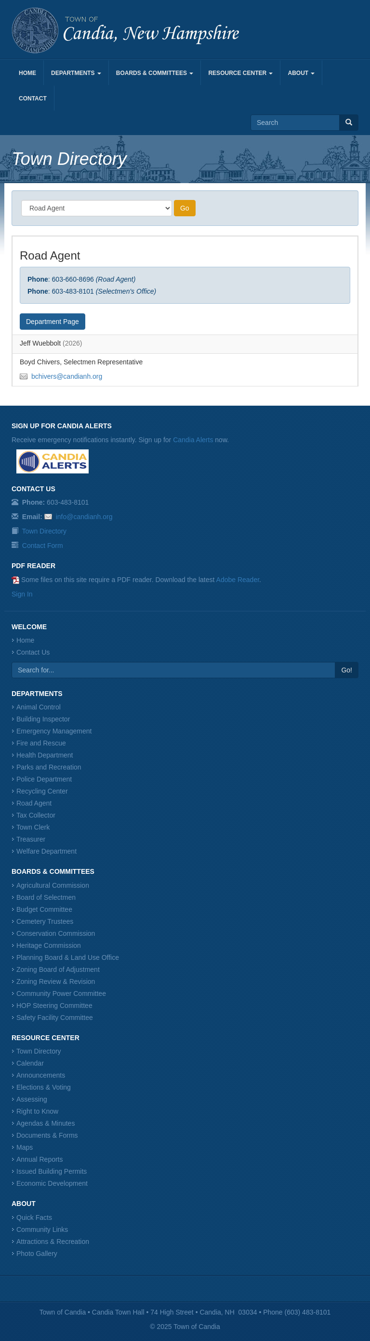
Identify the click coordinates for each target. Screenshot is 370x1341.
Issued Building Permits (51, 1171)
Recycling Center (42, 791)
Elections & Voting (43, 1087)
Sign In (22, 594)
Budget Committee (44, 909)
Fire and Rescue (41, 743)
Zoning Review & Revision (55, 981)
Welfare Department (46, 851)
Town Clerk (33, 827)
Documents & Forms (47, 1135)
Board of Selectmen (46, 897)
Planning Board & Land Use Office (67, 957)
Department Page (52, 321)
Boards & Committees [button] (155, 73)
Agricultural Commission (52, 885)
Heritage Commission (48, 945)
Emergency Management (54, 731)
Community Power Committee (61, 993)
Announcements (40, 1075)
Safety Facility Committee (54, 1017)
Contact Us (33, 652)
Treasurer (30, 839)
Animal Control (38, 707)
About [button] (301, 73)
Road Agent (34, 803)
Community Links (42, 1229)
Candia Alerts (193, 440)
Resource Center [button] (240, 73)
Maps (24, 1147)
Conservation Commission (55, 933)
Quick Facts (34, 1217)
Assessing (31, 1099)
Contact (33, 98)
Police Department (44, 779)
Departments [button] (76, 73)
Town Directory (44, 531)
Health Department (44, 755)
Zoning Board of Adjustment (58, 969)
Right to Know (37, 1111)
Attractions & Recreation (52, 1241)
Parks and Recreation (48, 767)
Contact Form (42, 545)
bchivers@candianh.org (66, 376)
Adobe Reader (238, 580)
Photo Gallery (36, 1253)
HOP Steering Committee (54, 1005)
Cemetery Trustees (44, 921)
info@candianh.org (84, 517)
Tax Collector (35, 815)
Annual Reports (39, 1159)
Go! (346, 670)
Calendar (30, 1063)
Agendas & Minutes (45, 1123)
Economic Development (52, 1183)
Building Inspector (43, 719)
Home (27, 73)
